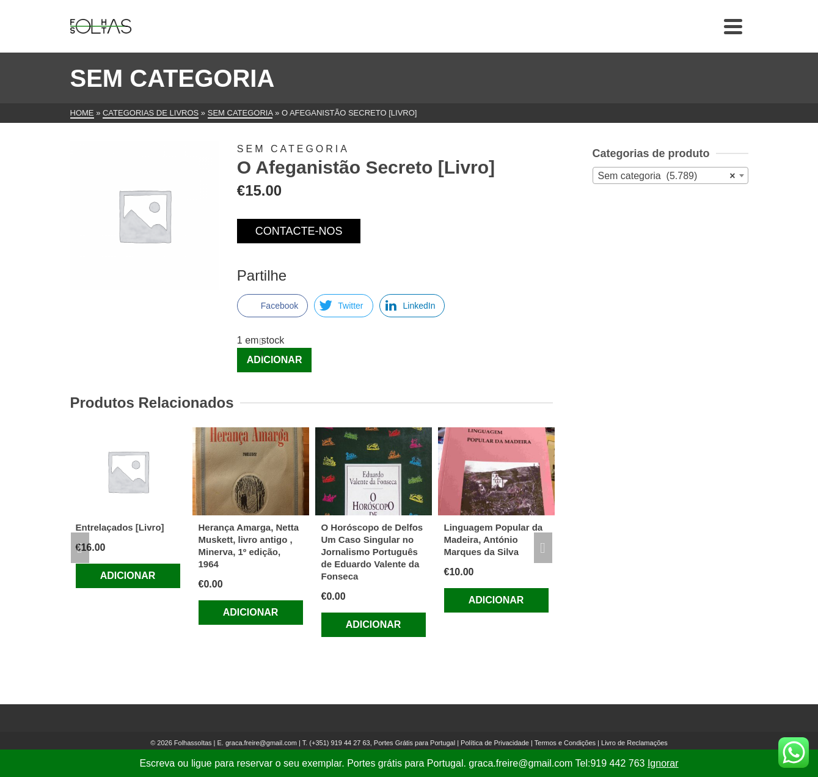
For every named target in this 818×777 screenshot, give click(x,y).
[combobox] (670, 175)
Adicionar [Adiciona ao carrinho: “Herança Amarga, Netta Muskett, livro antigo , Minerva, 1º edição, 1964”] (251, 612)
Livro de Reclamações (634, 742)
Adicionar (274, 360)
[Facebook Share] (272, 305)
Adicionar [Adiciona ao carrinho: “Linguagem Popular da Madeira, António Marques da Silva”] (496, 600)
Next (543, 547)
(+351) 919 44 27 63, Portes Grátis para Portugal (383, 742)
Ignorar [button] (663, 763)
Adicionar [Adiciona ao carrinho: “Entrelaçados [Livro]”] (128, 575)
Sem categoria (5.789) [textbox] (667, 176)
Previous (80, 547)
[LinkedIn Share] (412, 305)
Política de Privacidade (495, 742)
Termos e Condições (565, 742)
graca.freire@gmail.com (261, 742)
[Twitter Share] (343, 305)
